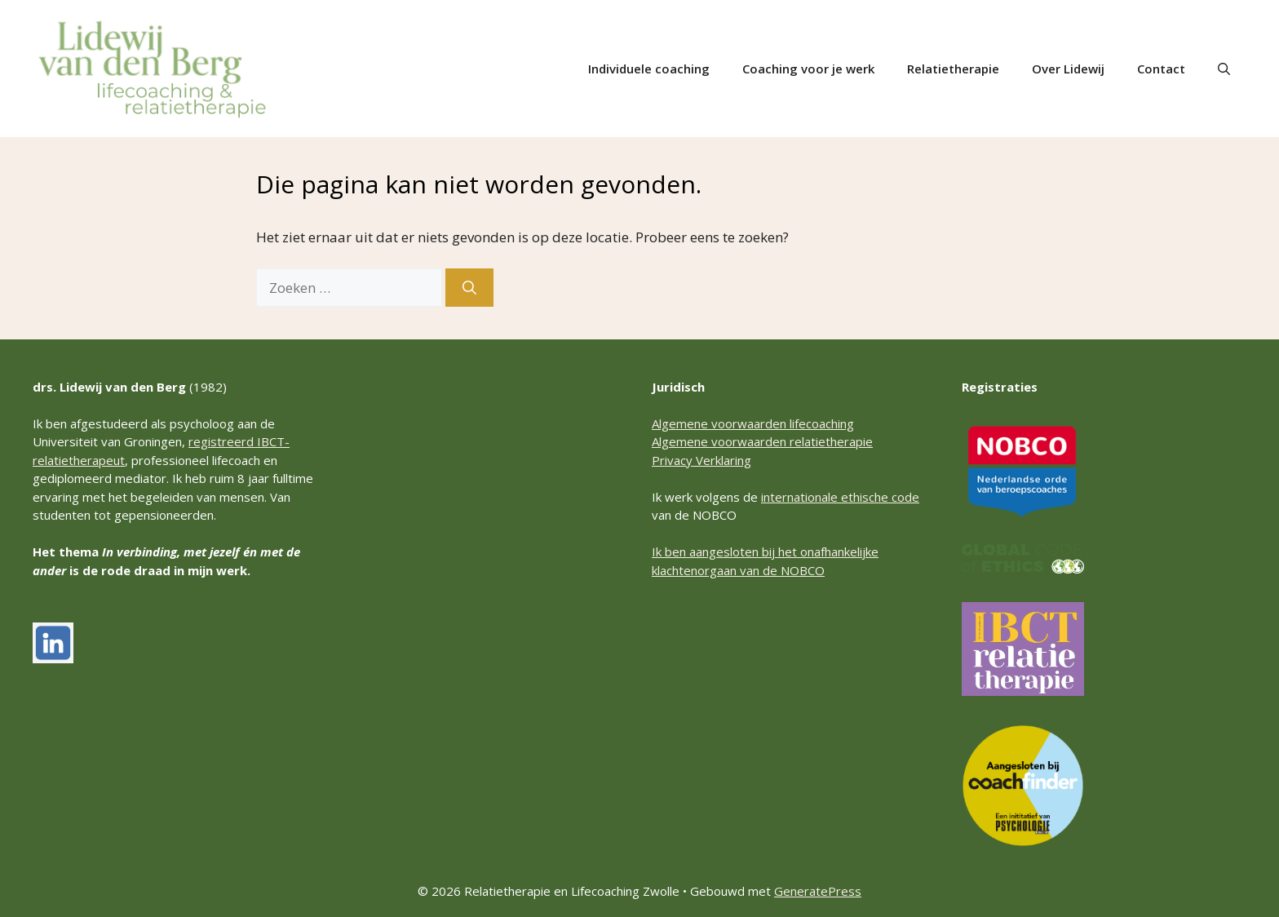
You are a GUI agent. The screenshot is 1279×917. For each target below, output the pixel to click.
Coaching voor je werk (808, 68)
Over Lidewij (1068, 68)
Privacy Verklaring (701, 460)
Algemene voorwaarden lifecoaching (753, 423)
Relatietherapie (953, 68)
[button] (1224, 68)
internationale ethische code (840, 497)
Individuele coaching (649, 68)
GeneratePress (817, 891)
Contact (1161, 68)
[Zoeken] (469, 288)
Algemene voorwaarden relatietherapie (762, 441)
